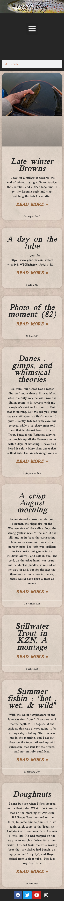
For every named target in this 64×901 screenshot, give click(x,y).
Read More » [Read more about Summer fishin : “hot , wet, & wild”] (32, 760)
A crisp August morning (32, 503)
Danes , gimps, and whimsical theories (32, 369)
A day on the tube (32, 242)
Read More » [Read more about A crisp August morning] (32, 592)
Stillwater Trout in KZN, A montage (32, 637)
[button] (32, 29)
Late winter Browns (32, 165)
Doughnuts (32, 795)
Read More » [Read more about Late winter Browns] (32, 205)
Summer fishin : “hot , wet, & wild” (31, 699)
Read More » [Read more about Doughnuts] (32, 872)
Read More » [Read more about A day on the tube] (32, 273)
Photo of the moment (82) (32, 311)
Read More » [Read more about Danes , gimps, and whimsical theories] (32, 462)
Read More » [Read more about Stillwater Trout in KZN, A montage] (32, 657)
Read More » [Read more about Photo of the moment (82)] (32, 324)
